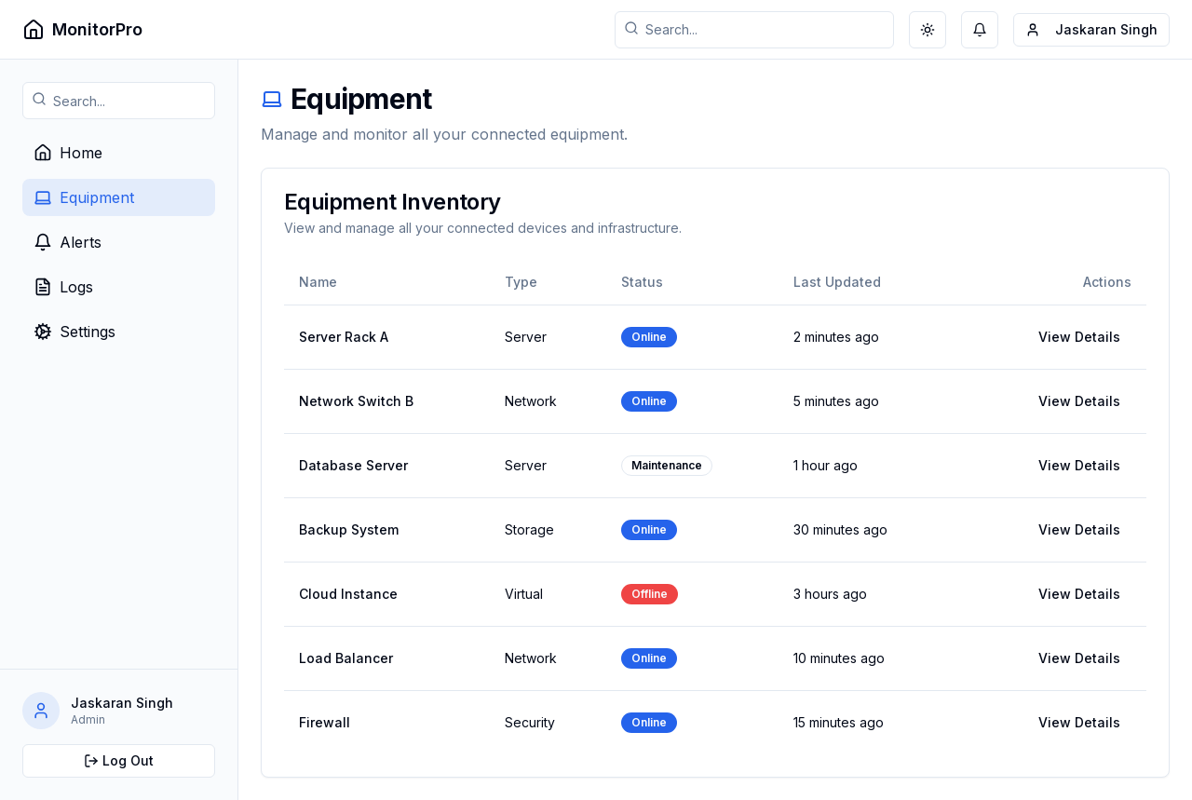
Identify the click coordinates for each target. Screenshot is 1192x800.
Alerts (68, 242)
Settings (74, 331)
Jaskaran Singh (1093, 34)
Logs (63, 287)
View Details (1079, 337)
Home (68, 152)
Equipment (84, 197)
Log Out (119, 760)
